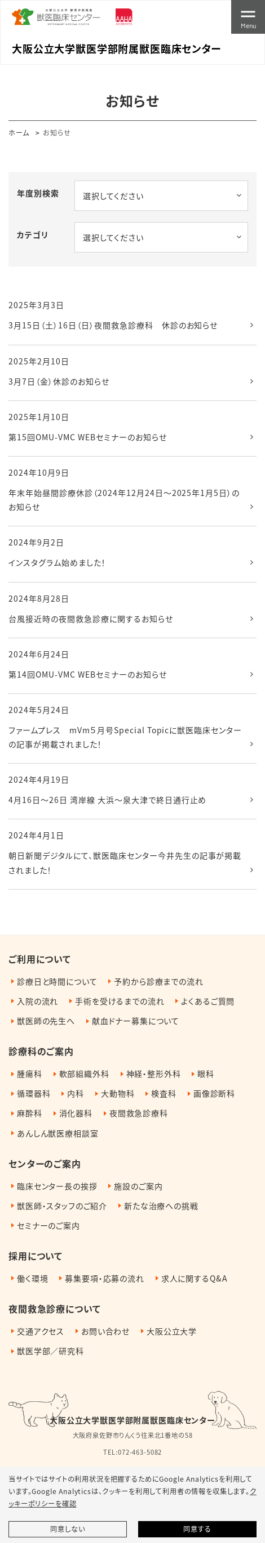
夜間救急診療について (54, 1308)
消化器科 (75, 1112)
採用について (35, 1255)
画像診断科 (214, 1093)
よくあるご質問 (208, 1001)
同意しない (67, 1529)
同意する (197, 1529)
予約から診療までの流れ (158, 981)
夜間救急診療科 (138, 1112)
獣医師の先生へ (46, 1020)
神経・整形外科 (153, 1073)
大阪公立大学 (172, 1331)
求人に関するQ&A (194, 1278)
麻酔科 (29, 1112)
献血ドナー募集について (135, 1020)
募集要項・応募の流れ (104, 1278)
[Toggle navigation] (248, 17)
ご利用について (39, 958)
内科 (75, 1093)
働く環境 (32, 1278)
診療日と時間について (57, 981)
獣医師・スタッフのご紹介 (62, 1205)
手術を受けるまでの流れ (119, 1001)
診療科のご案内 (41, 1051)
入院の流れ (37, 1001)
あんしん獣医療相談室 (57, 1133)
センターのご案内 (44, 1163)
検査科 (163, 1093)
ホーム (18, 132)
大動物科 (117, 1093)
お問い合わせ (105, 1331)
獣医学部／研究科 (50, 1350)
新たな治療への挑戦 (161, 1205)
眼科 (205, 1073)
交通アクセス (40, 1331)
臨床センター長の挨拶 (57, 1186)
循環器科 (33, 1093)
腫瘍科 (29, 1073)
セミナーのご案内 (48, 1225)
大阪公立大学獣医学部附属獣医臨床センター (132, 1419)
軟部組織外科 (84, 1073)
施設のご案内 (138, 1186)
